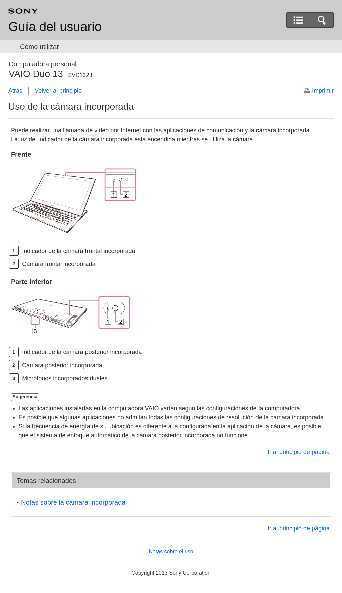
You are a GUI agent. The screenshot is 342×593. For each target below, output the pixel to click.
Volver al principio (58, 90)
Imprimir (323, 90)
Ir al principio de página (299, 452)
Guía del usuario (55, 26)
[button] (321, 20)
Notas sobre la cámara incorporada (73, 502)
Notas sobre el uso (171, 551)
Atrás (15, 90)
